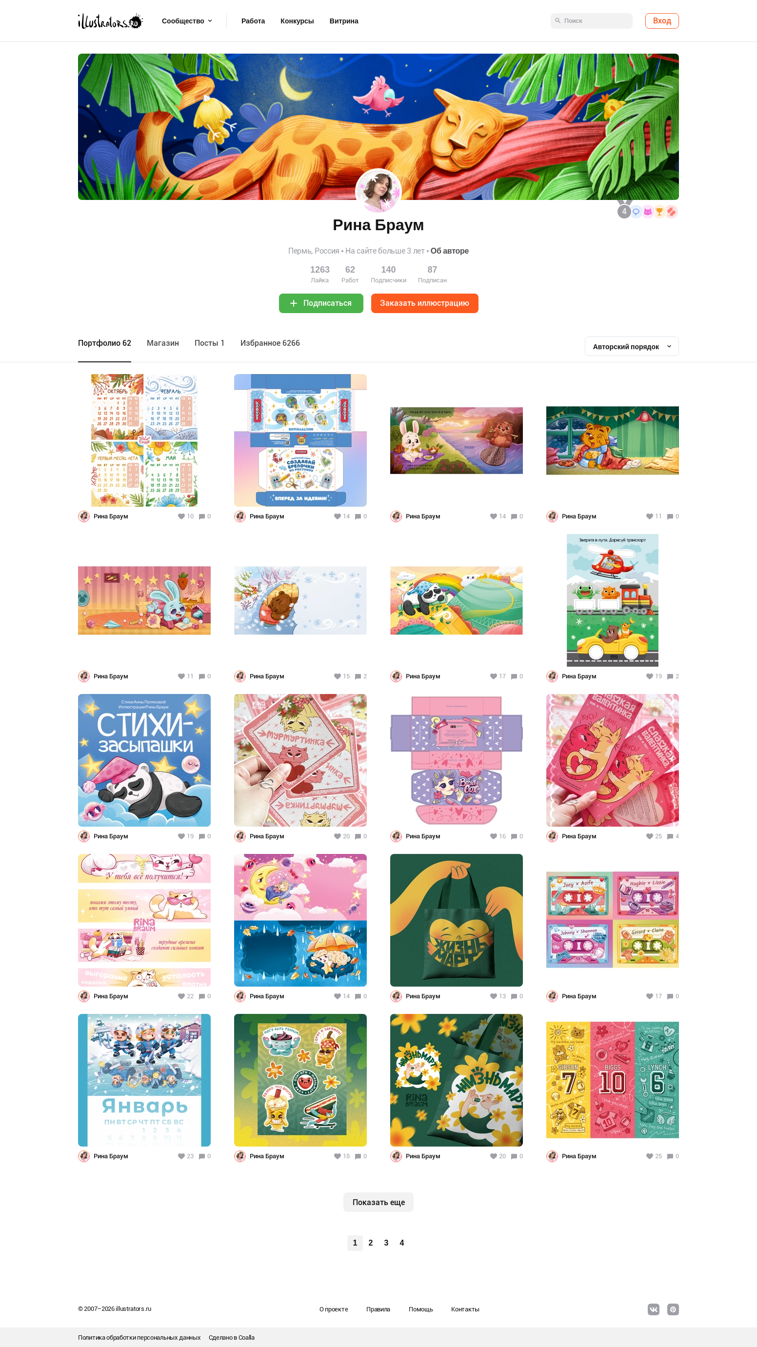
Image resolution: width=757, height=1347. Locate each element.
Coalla (247, 1337)
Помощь (421, 1309)
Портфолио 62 (104, 343)
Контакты (465, 1309)
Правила (378, 1309)
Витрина (344, 21)
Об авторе (450, 251)
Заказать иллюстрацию (424, 303)
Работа (253, 21)
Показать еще (379, 1202)
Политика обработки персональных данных (139, 1337)
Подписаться (327, 303)
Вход (662, 20)
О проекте (333, 1309)
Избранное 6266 (270, 343)
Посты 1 (210, 343)
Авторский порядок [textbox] (626, 347)
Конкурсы (297, 21)
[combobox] (632, 346)
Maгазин (163, 343)
